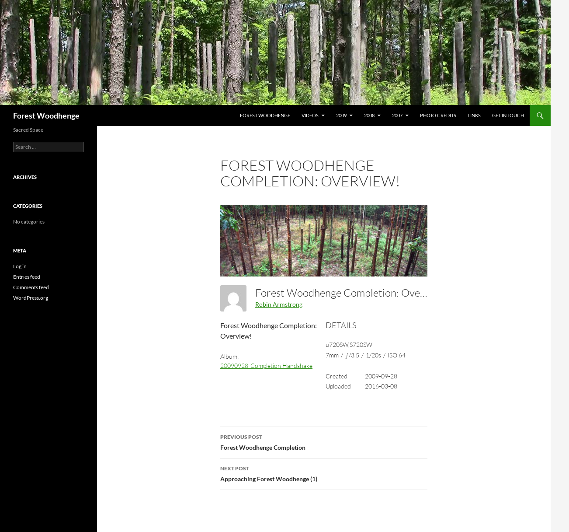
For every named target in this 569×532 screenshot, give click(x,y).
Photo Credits (438, 115)
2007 (397, 115)
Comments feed (31, 287)
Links (474, 115)
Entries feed (26, 276)
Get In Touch (508, 115)
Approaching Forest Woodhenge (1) (323, 473)
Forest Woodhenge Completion (323, 441)
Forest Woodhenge (46, 115)
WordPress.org (30, 297)
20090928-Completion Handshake (266, 365)
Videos (310, 115)
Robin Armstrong (278, 304)
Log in (20, 266)
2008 (369, 115)
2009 (341, 115)
